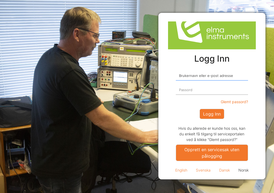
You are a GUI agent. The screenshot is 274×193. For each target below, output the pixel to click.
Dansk (224, 170)
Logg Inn (212, 114)
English (181, 170)
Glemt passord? (234, 101)
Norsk (243, 170)
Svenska (203, 170)
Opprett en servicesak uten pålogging (211, 153)
